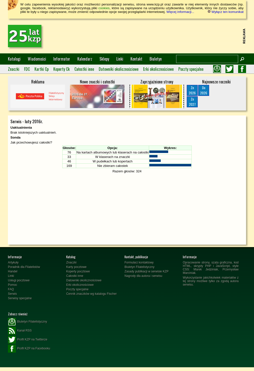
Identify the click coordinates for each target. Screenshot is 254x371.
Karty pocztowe (76, 267)
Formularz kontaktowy (139, 262)
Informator (61, 59)
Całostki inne (84, 69)
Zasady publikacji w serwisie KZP (146, 271)
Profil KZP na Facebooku (29, 349)
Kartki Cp (41, 69)
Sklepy (104, 59)
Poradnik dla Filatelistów (24, 267)
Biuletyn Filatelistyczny (140, 267)
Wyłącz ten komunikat (226, 12)
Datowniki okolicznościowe (118, 69)
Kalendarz (84, 59)
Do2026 (203, 90)
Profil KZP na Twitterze (27, 340)
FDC (27, 69)
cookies (104, 8)
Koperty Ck (61, 69)
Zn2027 (192, 102)
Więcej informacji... (180, 12)
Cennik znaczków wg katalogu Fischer (91, 294)
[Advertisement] (151, 36)
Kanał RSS (20, 331)
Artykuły (13, 262)
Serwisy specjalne (20, 298)
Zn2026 (192, 90)
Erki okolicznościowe (158, 69)
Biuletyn (156, 59)
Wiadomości (37, 59)
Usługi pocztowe (19, 280)
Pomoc (12, 285)
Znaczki (13, 69)
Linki (119, 59)
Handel (12, 271)
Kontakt (136, 59)
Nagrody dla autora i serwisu (143, 276)
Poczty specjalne (190, 69)
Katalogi (14, 59)
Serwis (12, 294)
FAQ (11, 289)
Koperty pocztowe (78, 271)
